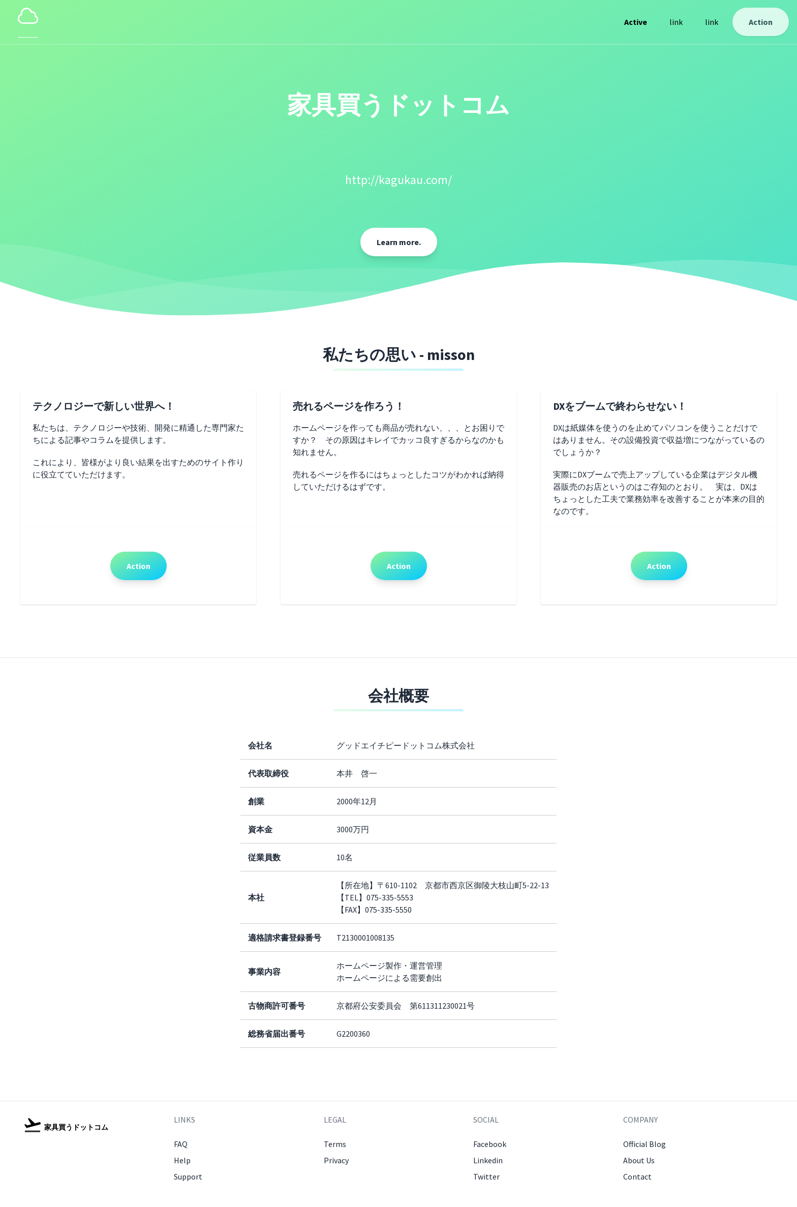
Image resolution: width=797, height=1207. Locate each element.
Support (188, 1176)
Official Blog (644, 1144)
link (676, 22)
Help (182, 1160)
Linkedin (488, 1160)
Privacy (336, 1160)
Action (761, 22)
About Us (639, 1160)
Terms (335, 1144)
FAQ (181, 1144)
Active (635, 22)
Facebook (489, 1144)
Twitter (486, 1176)
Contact (637, 1176)
